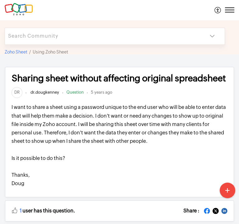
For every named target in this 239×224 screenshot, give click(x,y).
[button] (15, 210)
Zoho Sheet (16, 51)
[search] (102, 36)
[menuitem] (218, 10)
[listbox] (212, 36)
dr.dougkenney (44, 92)
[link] (17, 92)
